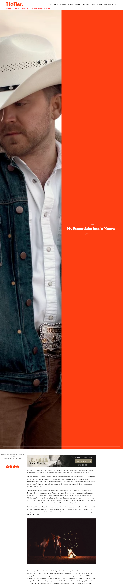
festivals (62, 4)
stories (100, 4)
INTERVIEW (25, 8)
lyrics (93, 4)
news (50, 4)
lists (55, 4)
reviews (86, 4)
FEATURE (16, 8)
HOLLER (8, 8)
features (107, 4)
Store (70, 4)
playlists (77, 4)
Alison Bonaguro (92, 233)
